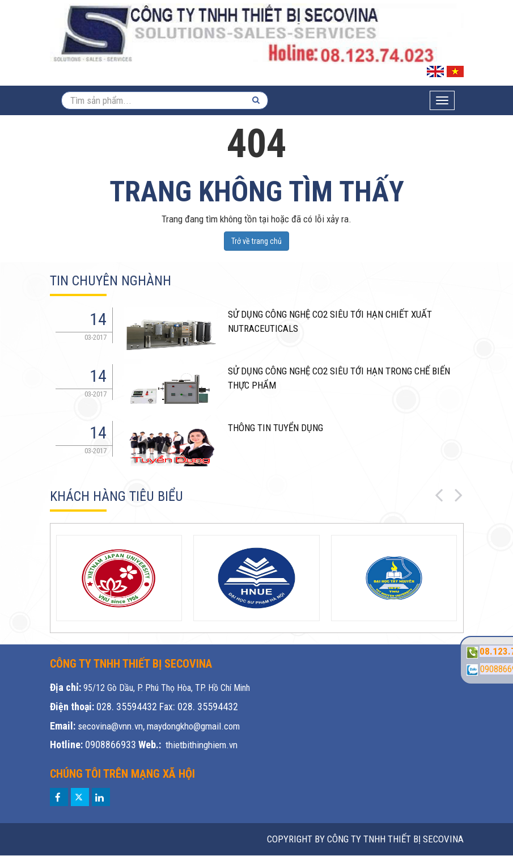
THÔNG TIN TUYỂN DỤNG (275, 427)
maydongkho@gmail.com (193, 726)
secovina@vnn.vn (110, 726)
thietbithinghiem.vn (202, 744)
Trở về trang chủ (256, 241)
